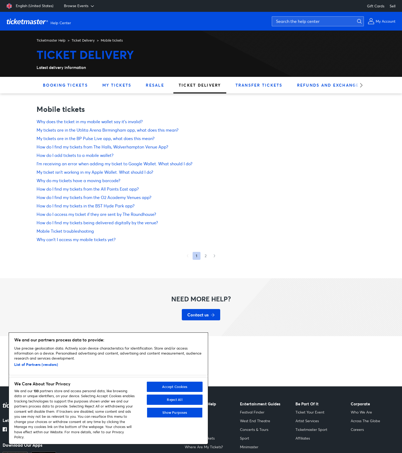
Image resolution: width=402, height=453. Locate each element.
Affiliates (302, 438)
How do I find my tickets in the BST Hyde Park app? (85, 205)
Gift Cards (375, 5)
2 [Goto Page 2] (206, 255)
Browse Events (79, 5)
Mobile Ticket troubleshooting (65, 231)
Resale (155, 85)
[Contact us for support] (201, 314)
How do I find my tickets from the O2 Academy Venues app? (94, 197)
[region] (108, 388)
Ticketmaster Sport (311, 429)
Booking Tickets (65, 85)
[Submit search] (358, 21)
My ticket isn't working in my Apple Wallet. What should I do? (95, 172)
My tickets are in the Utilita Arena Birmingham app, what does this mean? (107, 130)
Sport (244, 438)
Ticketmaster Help (51, 40)
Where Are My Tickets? (204, 446)
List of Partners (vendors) (36, 364)
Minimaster (249, 446)
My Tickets (117, 85)
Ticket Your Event (309, 412)
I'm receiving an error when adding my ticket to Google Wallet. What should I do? (114, 163)
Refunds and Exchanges (329, 85)
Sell (392, 5)
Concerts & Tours (254, 429)
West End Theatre (255, 420)
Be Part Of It (307, 404)
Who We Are (361, 412)
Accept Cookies (175, 386)
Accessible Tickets (200, 438)
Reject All (174, 399)
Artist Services (307, 420)
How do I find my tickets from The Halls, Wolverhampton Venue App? (102, 147)
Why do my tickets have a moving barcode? (78, 180)
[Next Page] (214, 256)
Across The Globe (365, 420)
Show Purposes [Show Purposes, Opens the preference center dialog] (174, 412)
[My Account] (381, 21)
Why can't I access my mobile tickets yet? (76, 239)
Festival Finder (252, 412)
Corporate (360, 404)
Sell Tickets (194, 412)
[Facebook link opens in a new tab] (5, 429)
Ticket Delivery (83, 40)
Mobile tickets (112, 40)
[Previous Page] (188, 256)
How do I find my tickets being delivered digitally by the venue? (97, 222)
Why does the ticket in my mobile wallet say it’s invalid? (90, 121)
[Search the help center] (318, 21)
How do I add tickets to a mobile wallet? (75, 155)
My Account (194, 420)
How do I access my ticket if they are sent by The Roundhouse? (96, 214)
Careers (357, 429)
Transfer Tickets (259, 85)
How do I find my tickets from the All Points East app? (88, 189)
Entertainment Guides (260, 404)
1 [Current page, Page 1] (196, 255)
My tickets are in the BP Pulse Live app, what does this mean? (95, 138)
